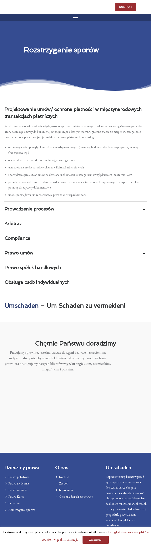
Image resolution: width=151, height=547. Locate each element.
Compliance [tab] (75, 238)
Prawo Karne (16, 497)
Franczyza (14, 503)
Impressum (66, 490)
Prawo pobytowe (18, 477)
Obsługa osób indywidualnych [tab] (75, 282)
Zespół (63, 483)
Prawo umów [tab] (75, 253)
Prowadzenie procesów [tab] (75, 209)
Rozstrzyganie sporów (21, 510)
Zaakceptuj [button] (95, 539)
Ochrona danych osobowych (76, 497)
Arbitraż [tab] (75, 224)
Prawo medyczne (18, 483)
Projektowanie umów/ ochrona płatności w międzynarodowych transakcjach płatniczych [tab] (75, 113)
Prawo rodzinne (17, 490)
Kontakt (125, 7)
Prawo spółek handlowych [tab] (75, 268)
